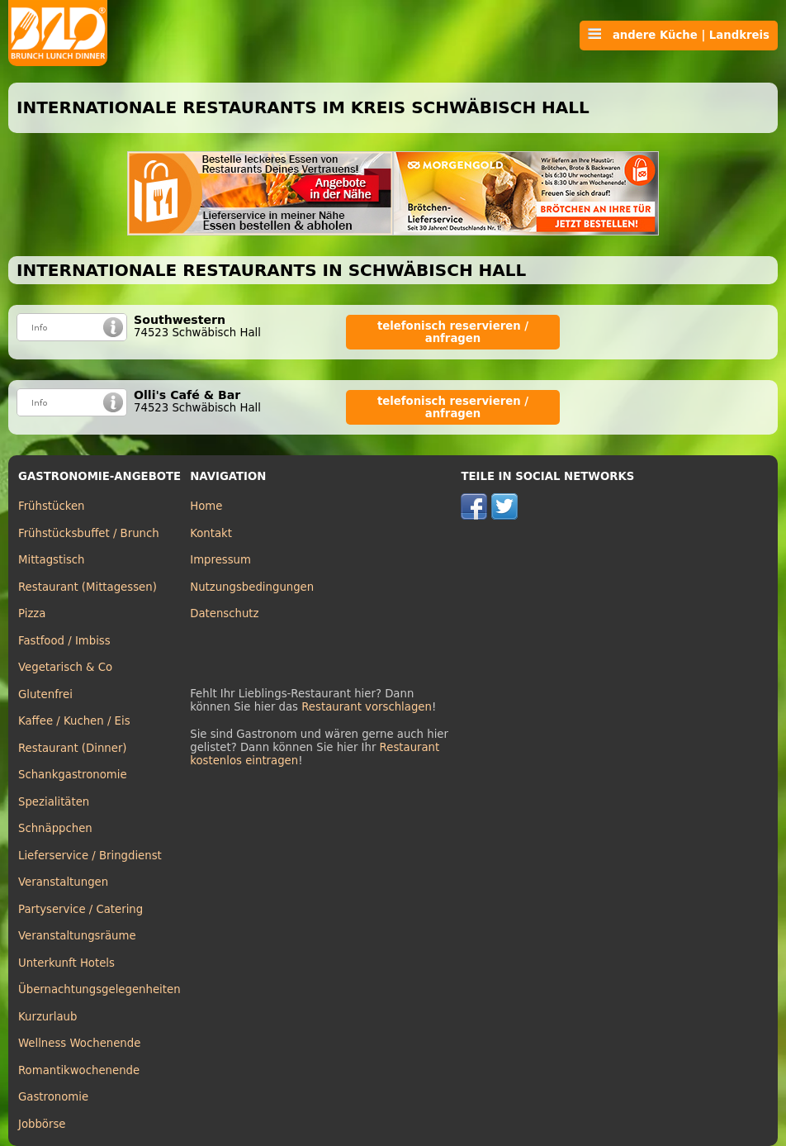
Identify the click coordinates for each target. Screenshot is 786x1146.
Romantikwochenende (79, 1070)
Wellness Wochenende (79, 1043)
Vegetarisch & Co (65, 667)
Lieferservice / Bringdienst (90, 855)
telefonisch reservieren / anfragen (452, 332)
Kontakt (211, 533)
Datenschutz (224, 613)
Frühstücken (51, 506)
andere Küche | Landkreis (678, 34)
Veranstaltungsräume (77, 936)
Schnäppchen (55, 828)
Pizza (31, 613)
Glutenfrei (45, 694)
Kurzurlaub (47, 1016)
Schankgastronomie (72, 774)
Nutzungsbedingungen (252, 587)
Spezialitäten (53, 802)
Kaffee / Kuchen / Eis (74, 721)
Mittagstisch (51, 560)
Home (206, 506)
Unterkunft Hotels (66, 963)
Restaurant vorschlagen (366, 707)
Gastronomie (53, 1097)
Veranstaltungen (63, 882)
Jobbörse (42, 1124)
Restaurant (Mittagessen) (87, 587)
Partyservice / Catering (80, 909)
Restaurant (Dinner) (72, 748)
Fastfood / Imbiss (64, 641)
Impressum (220, 560)
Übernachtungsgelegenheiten (99, 989)
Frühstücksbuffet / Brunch (88, 533)
